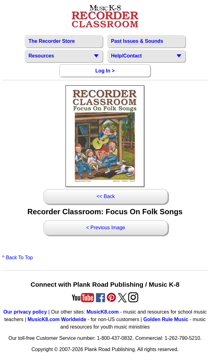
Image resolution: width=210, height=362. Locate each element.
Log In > (105, 70)
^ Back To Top (17, 257)
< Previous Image (105, 227)
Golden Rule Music (165, 319)
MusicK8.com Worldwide (56, 319)
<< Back (105, 196)
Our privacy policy (25, 312)
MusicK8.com (102, 312)
